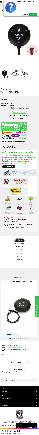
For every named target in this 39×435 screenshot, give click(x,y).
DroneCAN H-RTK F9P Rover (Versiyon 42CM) (19, 282)
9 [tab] (26, 338)
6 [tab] (20, 338)
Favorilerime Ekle (18, 92)
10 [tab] (28, 338)
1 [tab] (10, 338)
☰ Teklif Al (9, 167)
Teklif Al (10, 334)
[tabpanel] (19, 309)
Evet (33, 14)
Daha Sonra (25, 14)
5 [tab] (18, 338)
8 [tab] (24, 338)
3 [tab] (14, 338)
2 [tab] (12, 338)
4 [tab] (16, 338)
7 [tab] (22, 338)
